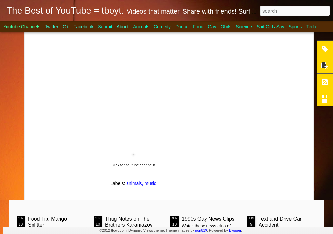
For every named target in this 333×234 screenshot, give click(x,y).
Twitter (51, 26)
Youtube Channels (21, 26)
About (123, 26)
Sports (295, 26)
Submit (105, 26)
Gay (212, 26)
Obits (226, 26)
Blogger (235, 230)
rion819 (201, 230)
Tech (311, 26)
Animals (141, 26)
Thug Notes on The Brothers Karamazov (129, 192)
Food (198, 26)
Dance (181, 26)
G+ (66, 26)
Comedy (162, 26)
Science (244, 26)
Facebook (83, 26)
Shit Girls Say (270, 26)
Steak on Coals (65, 57)
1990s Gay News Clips (208, 189)
